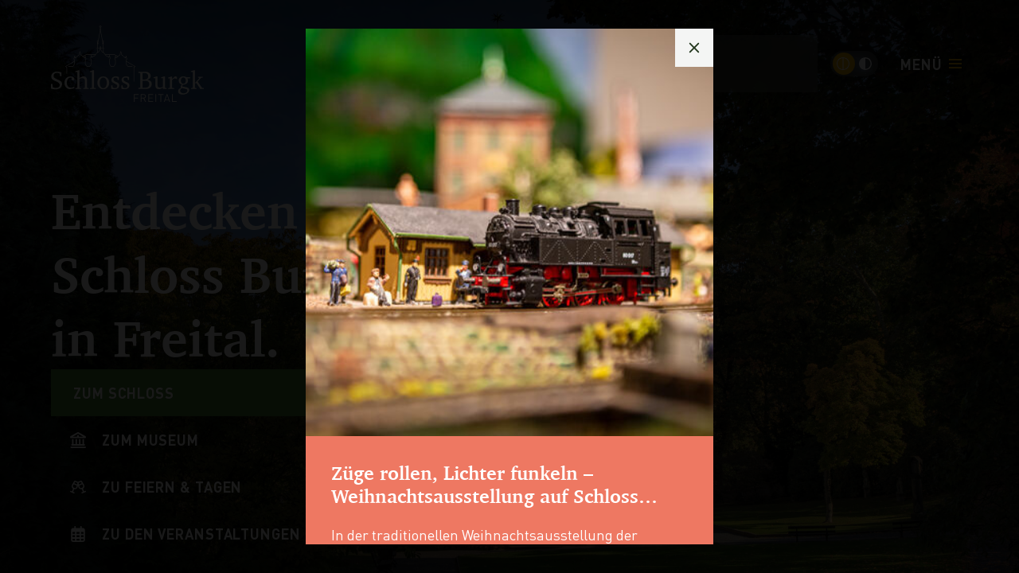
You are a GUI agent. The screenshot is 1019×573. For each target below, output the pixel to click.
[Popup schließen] (694, 48)
